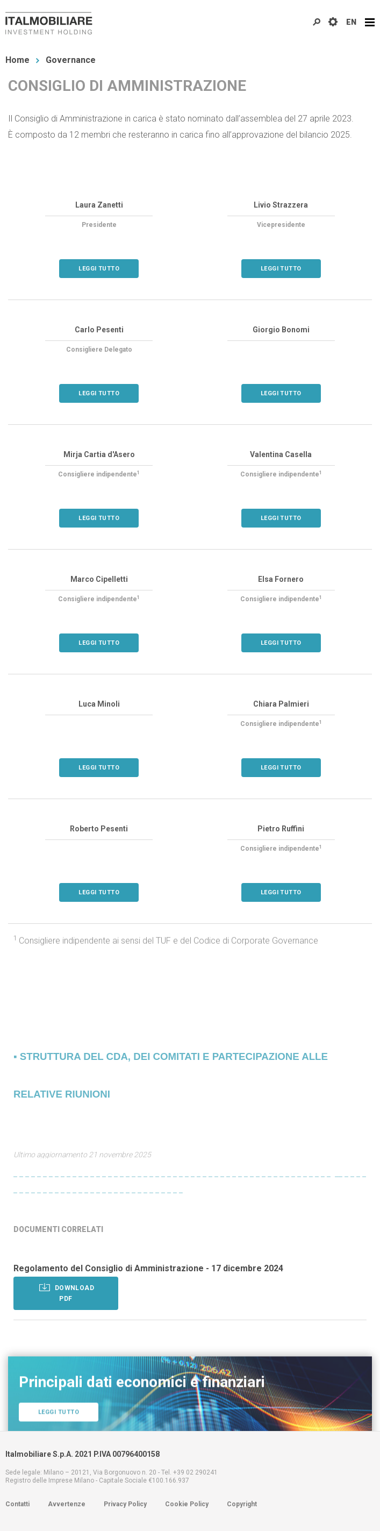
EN (351, 22)
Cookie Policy (187, 1504)
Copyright (242, 1504)
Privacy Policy (125, 1504)
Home (17, 60)
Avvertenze (66, 1504)
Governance (71, 60)
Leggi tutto (98, 269)
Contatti (17, 1504)
